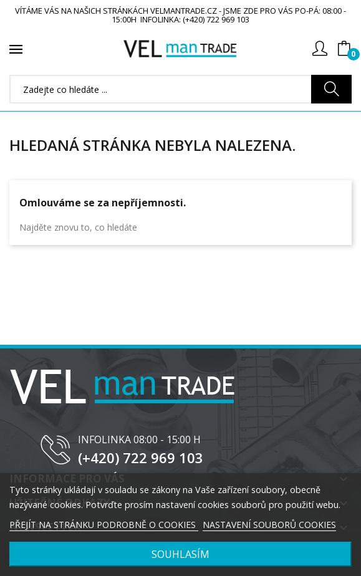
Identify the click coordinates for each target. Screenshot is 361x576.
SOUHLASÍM (180, 554)
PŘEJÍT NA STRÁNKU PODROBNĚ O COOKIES (103, 524)
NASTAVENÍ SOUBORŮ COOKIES (269, 524)
